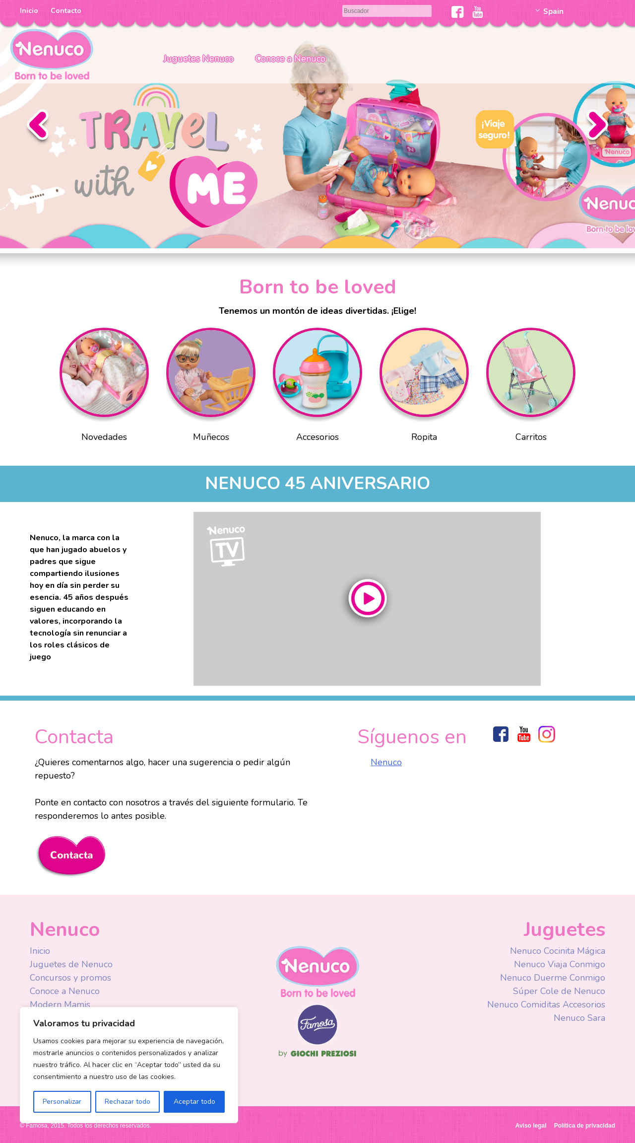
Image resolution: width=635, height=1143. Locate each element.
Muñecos (210, 387)
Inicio (29, 10)
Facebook (457, 12)
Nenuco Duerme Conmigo (552, 978)
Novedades (104, 387)
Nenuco (51, 53)
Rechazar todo (127, 1101)
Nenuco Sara (579, 1018)
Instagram (547, 734)
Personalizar (62, 1101)
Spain (553, 11)
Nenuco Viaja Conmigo (559, 964)
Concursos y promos (70, 978)
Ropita (424, 387)
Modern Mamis (60, 1004)
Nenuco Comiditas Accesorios (546, 1004)
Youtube (477, 12)
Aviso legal (531, 1125)
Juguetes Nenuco (199, 59)
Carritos (530, 387)
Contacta (70, 856)
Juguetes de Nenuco (71, 964)
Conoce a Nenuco (290, 59)
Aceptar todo (194, 1101)
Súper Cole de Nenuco (559, 991)
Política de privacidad (584, 1125)
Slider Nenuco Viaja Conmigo (317, 124)
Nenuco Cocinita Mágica (557, 951)
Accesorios (317, 387)
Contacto (66, 10)
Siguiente (597, 127)
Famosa (317, 1042)
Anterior (38, 127)
